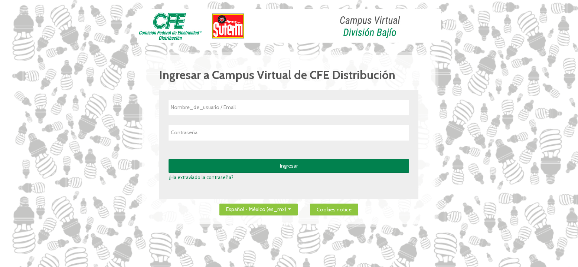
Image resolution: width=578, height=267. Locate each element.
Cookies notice (334, 209)
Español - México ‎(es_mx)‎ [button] (258, 208)
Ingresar (289, 165)
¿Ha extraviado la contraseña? (201, 177)
